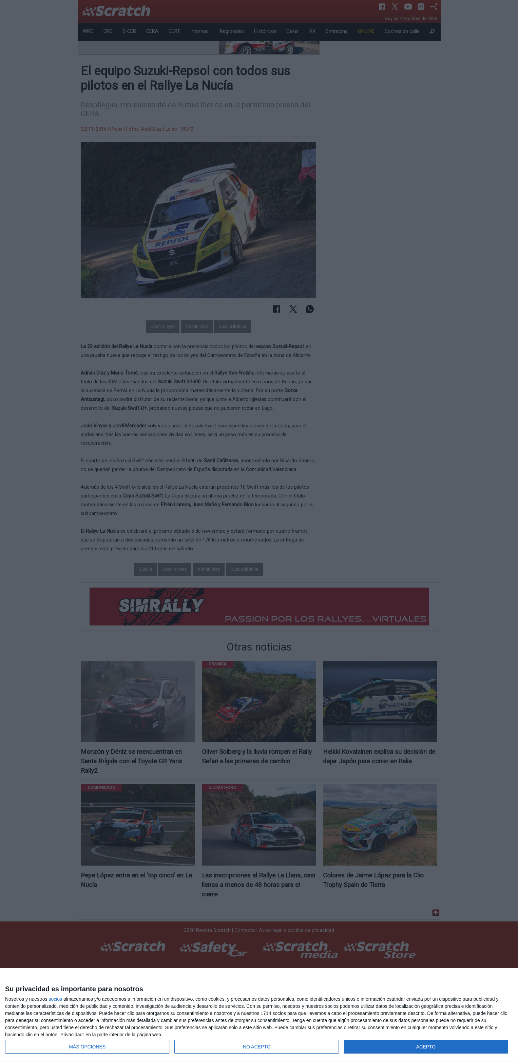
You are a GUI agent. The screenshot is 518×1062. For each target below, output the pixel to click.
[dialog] (259, 1015)
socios (55, 999)
